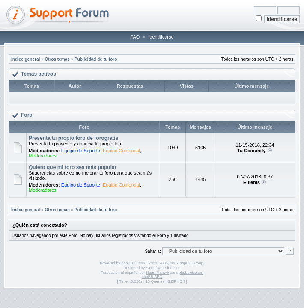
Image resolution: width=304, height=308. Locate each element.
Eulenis (251, 182)
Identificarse (160, 36)
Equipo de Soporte (80, 150)
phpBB (127, 263)
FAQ (135, 36)
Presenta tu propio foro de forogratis (73, 138)
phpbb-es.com (191, 272)
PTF (176, 268)
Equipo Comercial (121, 150)
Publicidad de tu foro (96, 59)
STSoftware (156, 268)
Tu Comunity (251, 150)
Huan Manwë (157, 272)
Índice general (25, 59)
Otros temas (57, 59)
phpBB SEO (152, 277)
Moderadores (43, 155)
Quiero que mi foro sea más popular (72, 167)
